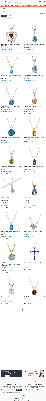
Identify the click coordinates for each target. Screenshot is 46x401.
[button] (2, 2)
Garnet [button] (11, 17)
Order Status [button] (29, 389)
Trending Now (17, 5)
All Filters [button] (11, 21)
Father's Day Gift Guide (26, 5)
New (12, 5)
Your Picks (7, 5)
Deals (2, 5)
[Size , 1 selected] (4, 16)
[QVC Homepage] (1, 8)
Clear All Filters (43, 13)
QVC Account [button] (40, 389)
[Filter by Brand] (10, 16)
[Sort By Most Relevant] (34, 21)
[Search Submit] (35, 2)
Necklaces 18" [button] (4, 17)
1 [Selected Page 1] (22, 310)
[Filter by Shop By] (20, 16)
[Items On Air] (40, 2)
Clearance (35, 5)
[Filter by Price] (15, 16)
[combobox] (23, 2)
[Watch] (5, 2)
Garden (40, 5)
